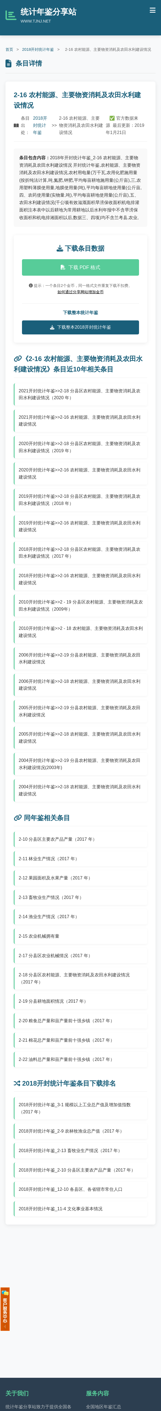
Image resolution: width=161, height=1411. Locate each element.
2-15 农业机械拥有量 (39, 936)
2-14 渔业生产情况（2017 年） (49, 916)
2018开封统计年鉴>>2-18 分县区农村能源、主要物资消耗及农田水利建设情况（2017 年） (79, 553)
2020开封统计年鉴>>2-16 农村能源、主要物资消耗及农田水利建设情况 (79, 473)
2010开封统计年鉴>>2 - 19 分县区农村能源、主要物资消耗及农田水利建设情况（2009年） (81, 605)
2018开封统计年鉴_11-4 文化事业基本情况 (60, 1208)
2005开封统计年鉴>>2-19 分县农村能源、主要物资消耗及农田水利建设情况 (79, 711)
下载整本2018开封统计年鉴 (80, 327)
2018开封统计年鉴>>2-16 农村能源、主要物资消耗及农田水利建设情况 (79, 579)
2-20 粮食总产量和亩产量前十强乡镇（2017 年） (67, 1020)
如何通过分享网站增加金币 (80, 292)
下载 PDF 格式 (81, 267)
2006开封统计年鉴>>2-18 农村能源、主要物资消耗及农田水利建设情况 (79, 685)
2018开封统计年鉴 (38, 49)
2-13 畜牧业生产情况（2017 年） (51, 897)
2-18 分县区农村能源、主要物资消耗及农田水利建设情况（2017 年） (74, 978)
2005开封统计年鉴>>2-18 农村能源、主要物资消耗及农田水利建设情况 (79, 738)
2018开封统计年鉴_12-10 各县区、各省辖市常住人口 (71, 1189)
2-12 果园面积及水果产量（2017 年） (56, 878)
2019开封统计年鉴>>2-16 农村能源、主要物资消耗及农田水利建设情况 (79, 526)
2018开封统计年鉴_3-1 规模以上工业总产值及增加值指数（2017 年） (75, 1108)
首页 (9, 49)
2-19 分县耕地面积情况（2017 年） (53, 1001)
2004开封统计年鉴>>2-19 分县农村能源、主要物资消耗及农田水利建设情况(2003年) (79, 764)
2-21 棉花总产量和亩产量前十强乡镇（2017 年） (67, 1040)
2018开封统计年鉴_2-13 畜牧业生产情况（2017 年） (70, 1150)
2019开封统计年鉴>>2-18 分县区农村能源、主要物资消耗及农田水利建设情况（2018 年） (79, 500)
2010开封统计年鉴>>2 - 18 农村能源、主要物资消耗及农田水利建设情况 (81, 632)
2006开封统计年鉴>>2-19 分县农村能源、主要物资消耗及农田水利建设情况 (79, 658)
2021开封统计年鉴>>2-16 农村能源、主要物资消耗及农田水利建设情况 (79, 421)
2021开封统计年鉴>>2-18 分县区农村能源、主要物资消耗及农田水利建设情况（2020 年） (79, 394)
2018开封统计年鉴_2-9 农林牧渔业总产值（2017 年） (71, 1131)
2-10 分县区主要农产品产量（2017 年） (58, 839)
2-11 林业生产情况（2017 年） (49, 858)
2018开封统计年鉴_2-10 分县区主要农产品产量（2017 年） (77, 1170)
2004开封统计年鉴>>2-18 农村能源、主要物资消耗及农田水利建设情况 (79, 790)
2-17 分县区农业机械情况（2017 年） (56, 955)
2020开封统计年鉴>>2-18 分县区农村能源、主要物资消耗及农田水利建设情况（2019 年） (79, 447)
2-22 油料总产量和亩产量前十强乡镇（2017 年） (67, 1059)
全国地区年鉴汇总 (103, 1406)
